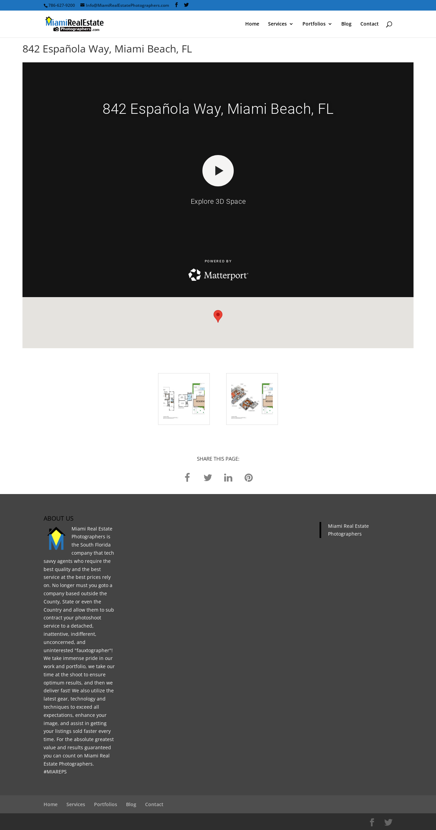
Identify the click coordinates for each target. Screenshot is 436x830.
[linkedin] (228, 477)
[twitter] (207, 477)
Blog (346, 24)
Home (252, 24)
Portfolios (314, 24)
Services (277, 24)
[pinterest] (248, 477)
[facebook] (187, 477)
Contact (369, 24)
